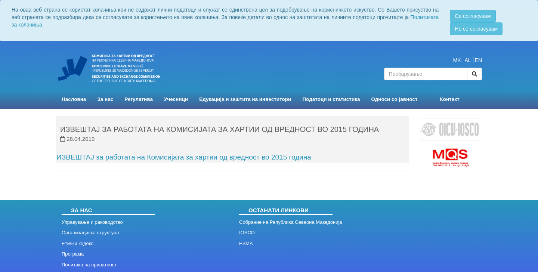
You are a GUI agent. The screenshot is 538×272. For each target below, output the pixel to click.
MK (457, 60)
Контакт (449, 99)
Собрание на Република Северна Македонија (290, 222)
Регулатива (138, 99)
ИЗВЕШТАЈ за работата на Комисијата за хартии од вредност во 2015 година (183, 157)
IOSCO (247, 232)
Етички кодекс (77, 243)
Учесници (176, 99)
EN (478, 60)
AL (468, 60)
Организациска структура (90, 232)
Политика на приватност (89, 265)
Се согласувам (473, 16)
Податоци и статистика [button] (331, 99)
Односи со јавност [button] (394, 99)
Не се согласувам (476, 29)
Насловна (74, 99)
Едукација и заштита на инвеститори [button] (245, 99)
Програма (73, 254)
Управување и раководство (92, 222)
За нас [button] (105, 99)
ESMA (246, 243)
